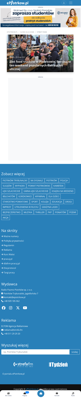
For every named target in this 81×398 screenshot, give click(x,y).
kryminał (40, 196)
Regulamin (9, 245)
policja (64, 180)
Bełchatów (9, 196)
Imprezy (7, 207)
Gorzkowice (25, 196)
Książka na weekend (62, 191)
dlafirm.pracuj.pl (12, 263)
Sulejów (7, 185)
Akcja (5, 217)
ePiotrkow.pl (12, 32)
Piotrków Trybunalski (15, 180)
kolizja (45, 201)
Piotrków (51, 180)
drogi (68, 201)
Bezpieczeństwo (11, 212)
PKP (50, 212)
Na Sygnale (37, 180)
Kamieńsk (58, 185)
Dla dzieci (53, 196)
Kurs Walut (9, 254)
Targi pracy (9, 272)
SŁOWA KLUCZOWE (27, 32)
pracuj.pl (8, 259)
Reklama (8, 249)
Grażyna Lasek (50, 207)
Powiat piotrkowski (39, 185)
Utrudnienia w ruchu (26, 207)
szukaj (75, 351)
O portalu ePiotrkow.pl (13, 373)
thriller (39, 212)
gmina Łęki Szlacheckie (36, 191)
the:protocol (10, 268)
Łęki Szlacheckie (11, 191)
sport (34, 201)
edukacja (57, 201)
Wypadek (20, 185)
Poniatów (60, 212)
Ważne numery (11, 236)
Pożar (72, 212)
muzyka (28, 212)
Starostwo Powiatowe (15, 201)
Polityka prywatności (14, 240)
